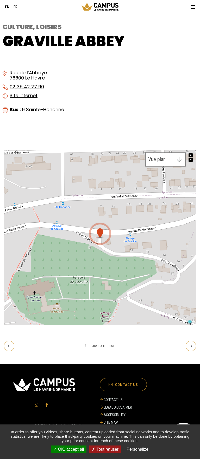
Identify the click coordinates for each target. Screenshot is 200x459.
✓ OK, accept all (68, 449)
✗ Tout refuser (105, 449)
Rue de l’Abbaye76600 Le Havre (28, 75)
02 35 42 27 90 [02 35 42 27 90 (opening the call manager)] (27, 86)
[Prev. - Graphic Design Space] (9, 346)
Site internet (24, 95)
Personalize (137, 449)
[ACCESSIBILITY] (117, 415)
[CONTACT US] (117, 400)
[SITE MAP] (117, 422)
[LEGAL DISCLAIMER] (117, 407)
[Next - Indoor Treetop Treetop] (191, 346)
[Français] (15, 7)
